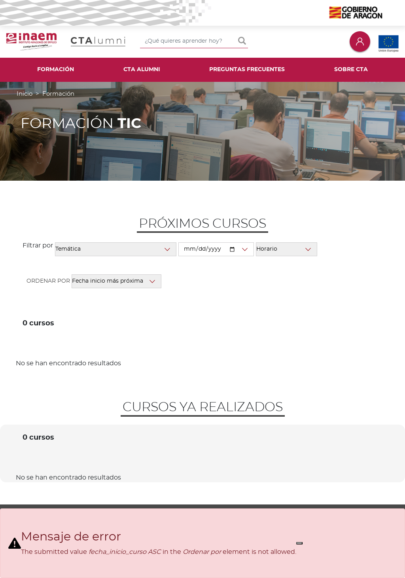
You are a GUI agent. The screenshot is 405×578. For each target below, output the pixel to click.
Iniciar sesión (360, 41)
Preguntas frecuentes (247, 69)
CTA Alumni (141, 69)
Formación (55, 69)
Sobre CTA (351, 69)
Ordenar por (48, 281)
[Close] (299, 543)
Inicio (24, 94)
